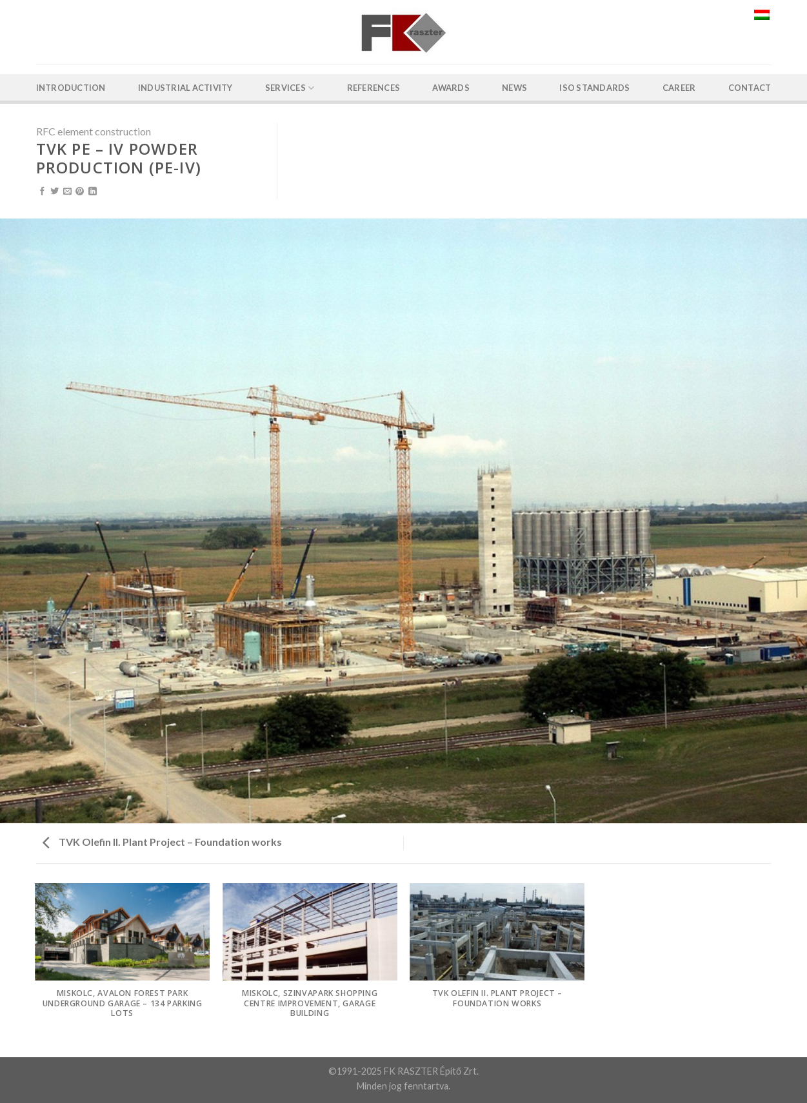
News (514, 88)
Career (679, 88)
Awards (451, 88)
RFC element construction (93, 131)
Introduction (71, 88)
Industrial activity (185, 88)
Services (290, 88)
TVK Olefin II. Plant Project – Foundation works (162, 841)
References (374, 88)
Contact (750, 88)
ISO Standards (594, 88)
